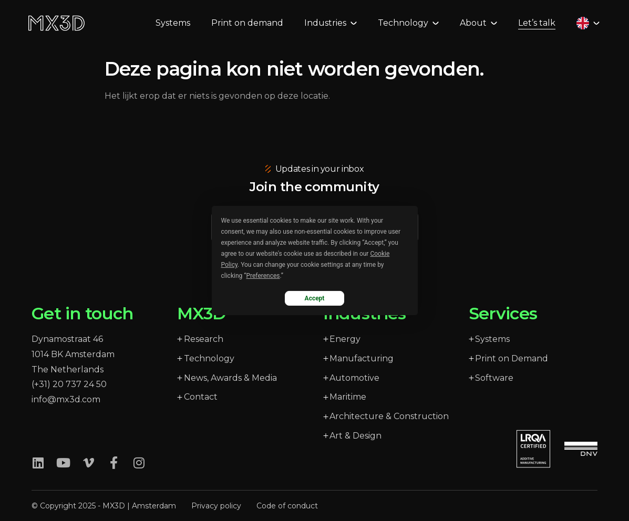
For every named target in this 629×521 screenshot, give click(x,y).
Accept (315, 298)
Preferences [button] (263, 275)
